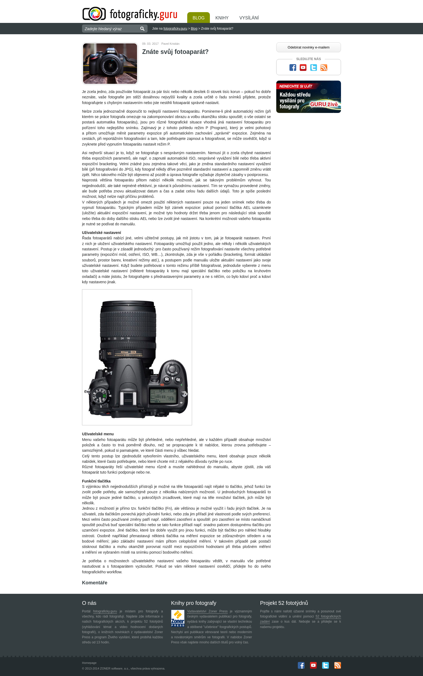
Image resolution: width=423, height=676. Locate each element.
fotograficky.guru (175, 28)
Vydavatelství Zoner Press (207, 611)
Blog (198, 18)
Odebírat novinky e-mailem (308, 47)
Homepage (89, 662)
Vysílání (249, 18)
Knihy (221, 18)
